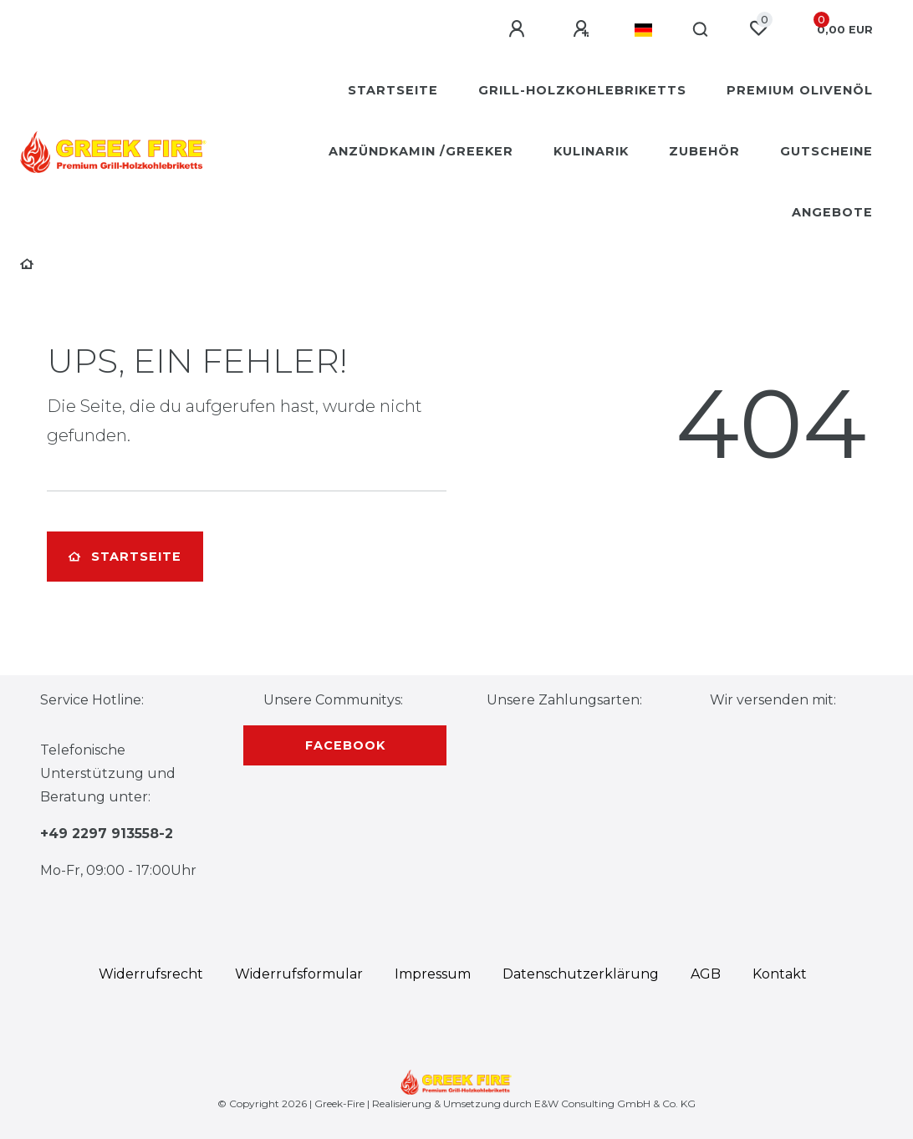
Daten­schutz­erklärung (580, 974)
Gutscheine (826, 151)
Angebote (832, 212)
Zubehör (704, 151)
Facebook (345, 745)
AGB (706, 974)
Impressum (433, 974)
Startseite (393, 90)
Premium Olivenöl (800, 90)
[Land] (643, 30)
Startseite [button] (125, 556)
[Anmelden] (519, 29)
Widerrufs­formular (299, 974)
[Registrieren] (584, 29)
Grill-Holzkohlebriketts (582, 90)
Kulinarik (591, 151)
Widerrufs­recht (151, 974)
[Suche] (701, 30)
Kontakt (779, 974)
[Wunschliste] (758, 28)
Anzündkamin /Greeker (421, 151)
